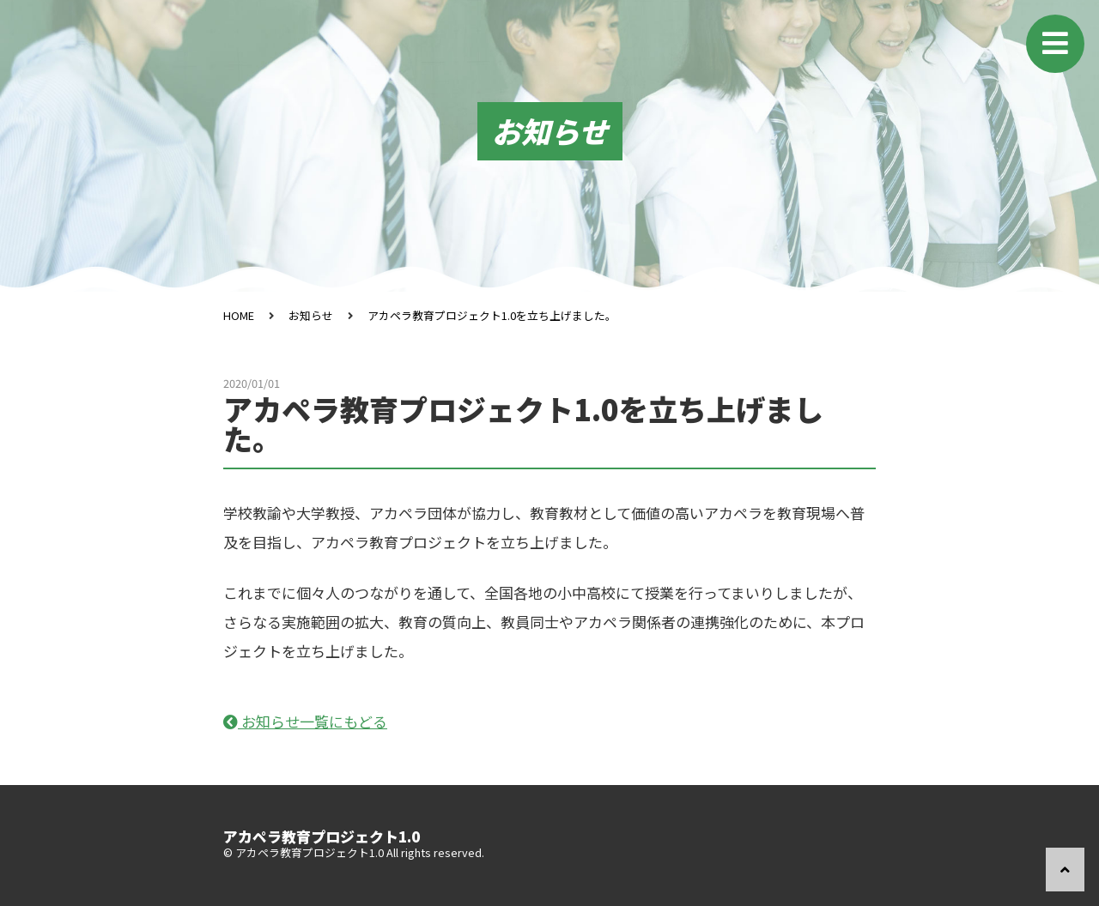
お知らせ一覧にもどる (305, 721)
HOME (238, 315)
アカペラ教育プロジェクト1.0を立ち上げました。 (491, 315)
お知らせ (310, 315)
